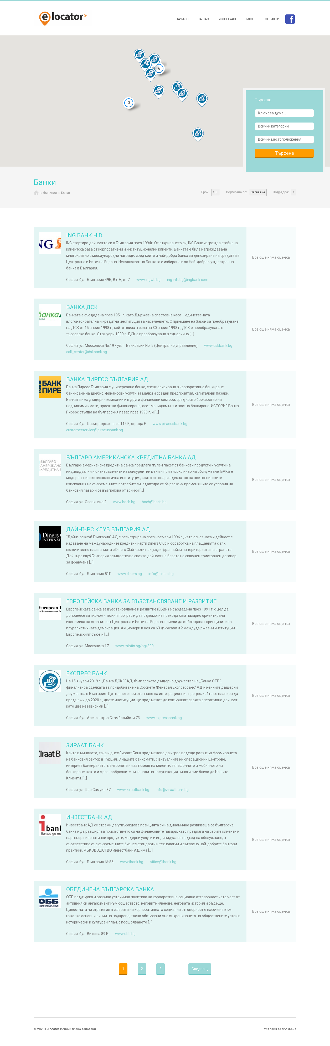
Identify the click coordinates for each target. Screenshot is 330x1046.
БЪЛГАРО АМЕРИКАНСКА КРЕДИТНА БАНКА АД (131, 457)
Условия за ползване (280, 1029)
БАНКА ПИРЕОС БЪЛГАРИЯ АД (107, 379)
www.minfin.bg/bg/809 (134, 646)
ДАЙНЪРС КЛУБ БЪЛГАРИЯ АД (108, 529)
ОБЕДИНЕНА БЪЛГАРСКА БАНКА (110, 889)
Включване (227, 19)
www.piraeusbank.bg (170, 424)
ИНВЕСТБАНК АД (89, 817)
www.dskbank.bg (218, 345)
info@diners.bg (161, 574)
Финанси (50, 193)
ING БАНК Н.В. (84, 235)
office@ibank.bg (163, 862)
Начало (182, 19)
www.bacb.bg (124, 502)
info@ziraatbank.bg (172, 790)
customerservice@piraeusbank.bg (94, 430)
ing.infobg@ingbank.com (187, 280)
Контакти (271, 19)
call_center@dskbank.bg (86, 352)
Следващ (200, 969)
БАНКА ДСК (82, 307)
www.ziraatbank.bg (133, 790)
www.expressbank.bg (164, 718)
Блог (250, 19)
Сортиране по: (236, 192)
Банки (65, 193)
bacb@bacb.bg (154, 502)
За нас (203, 19)
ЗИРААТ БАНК (85, 745)
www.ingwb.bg (148, 280)
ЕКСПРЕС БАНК (86, 673)
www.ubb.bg (125, 934)
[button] (139, 56)
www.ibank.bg (131, 862)
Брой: (205, 192)
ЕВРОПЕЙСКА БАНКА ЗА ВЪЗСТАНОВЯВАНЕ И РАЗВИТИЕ (141, 601)
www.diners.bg (129, 574)
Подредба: (281, 192)
